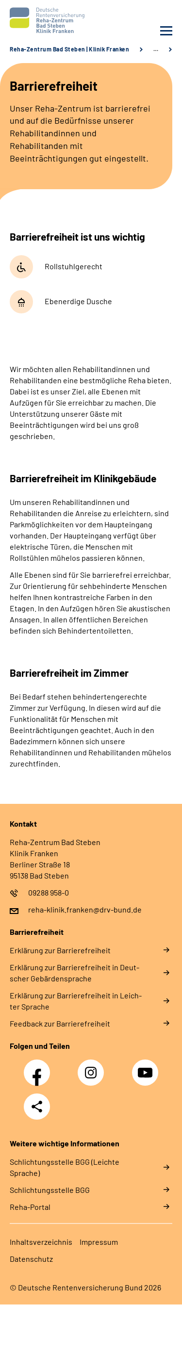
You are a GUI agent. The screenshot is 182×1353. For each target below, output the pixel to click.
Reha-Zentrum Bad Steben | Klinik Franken (69, 49)
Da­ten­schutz (31, 1258)
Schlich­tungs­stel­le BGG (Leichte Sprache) (64, 1167)
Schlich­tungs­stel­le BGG (50, 1189)
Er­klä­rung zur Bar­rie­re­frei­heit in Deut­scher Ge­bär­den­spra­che (74, 972)
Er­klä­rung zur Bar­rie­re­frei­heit (60, 950)
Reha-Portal (30, 1206)
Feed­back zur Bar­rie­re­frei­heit (60, 1023)
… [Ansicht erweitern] (155, 49)
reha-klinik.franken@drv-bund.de (85, 909)
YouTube (146, 1067)
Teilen (37, 1106)
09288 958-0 (48, 892)
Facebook (39, 1067)
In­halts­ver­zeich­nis (41, 1241)
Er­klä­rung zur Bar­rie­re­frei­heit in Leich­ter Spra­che (76, 1001)
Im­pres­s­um (99, 1241)
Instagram (93, 1067)
